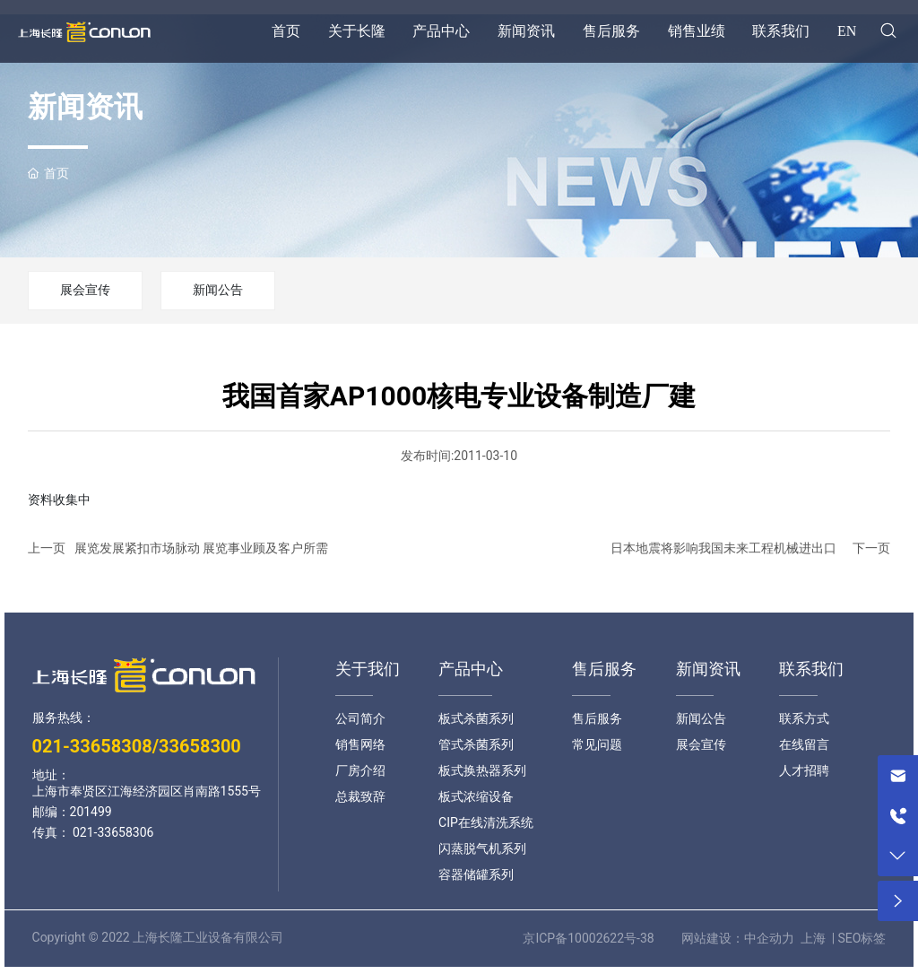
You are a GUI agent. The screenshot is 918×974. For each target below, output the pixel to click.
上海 (813, 938)
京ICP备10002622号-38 (588, 938)
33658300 (200, 746)
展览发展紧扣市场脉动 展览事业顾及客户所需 (201, 548)
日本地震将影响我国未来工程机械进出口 (723, 548)
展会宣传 (85, 290)
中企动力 (769, 938)
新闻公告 (218, 290)
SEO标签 (862, 938)
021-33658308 (92, 746)
